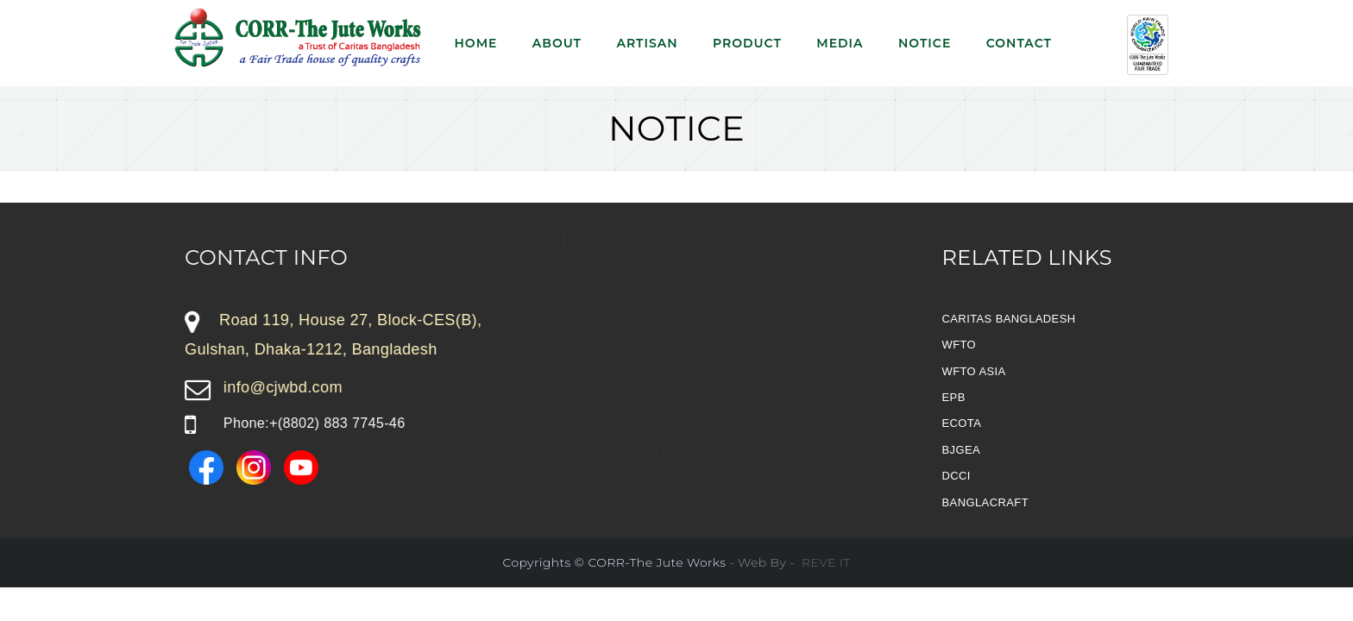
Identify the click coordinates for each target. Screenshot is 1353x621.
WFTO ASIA (974, 371)
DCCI (956, 475)
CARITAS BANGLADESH (1009, 318)
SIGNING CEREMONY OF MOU (613, 355)
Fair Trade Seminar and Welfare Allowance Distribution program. (704, 504)
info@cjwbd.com (283, 387)
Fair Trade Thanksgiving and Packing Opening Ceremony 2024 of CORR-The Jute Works (774, 467)
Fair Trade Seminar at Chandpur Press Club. (648, 429)
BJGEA (961, 449)
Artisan (646, 43)
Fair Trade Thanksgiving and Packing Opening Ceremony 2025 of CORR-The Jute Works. (776, 392)
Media (839, 43)
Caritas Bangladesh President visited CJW (641, 317)
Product (747, 43)
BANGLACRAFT (985, 502)
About (557, 43)
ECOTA (962, 423)
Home (476, 43)
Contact (1019, 43)
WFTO (959, 344)
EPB (954, 397)
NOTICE (924, 43)
